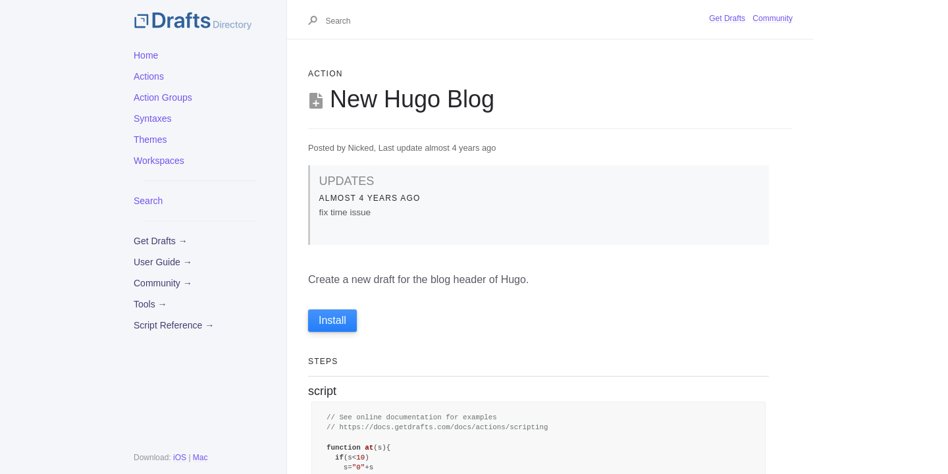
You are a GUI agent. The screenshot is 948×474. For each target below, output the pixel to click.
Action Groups (163, 97)
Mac (200, 457)
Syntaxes (153, 118)
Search (148, 201)
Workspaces (159, 160)
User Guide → (163, 262)
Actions (149, 76)
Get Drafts (727, 18)
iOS (179, 457)
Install (332, 320)
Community (772, 18)
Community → (163, 283)
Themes (150, 139)
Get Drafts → (161, 241)
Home (146, 55)
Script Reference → (174, 325)
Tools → (150, 304)
